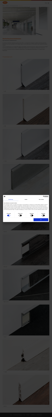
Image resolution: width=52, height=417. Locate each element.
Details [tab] (26, 199)
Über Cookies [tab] (41, 199)
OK (41, 219)
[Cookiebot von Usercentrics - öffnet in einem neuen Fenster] (43, 196)
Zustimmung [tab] (10, 199)
